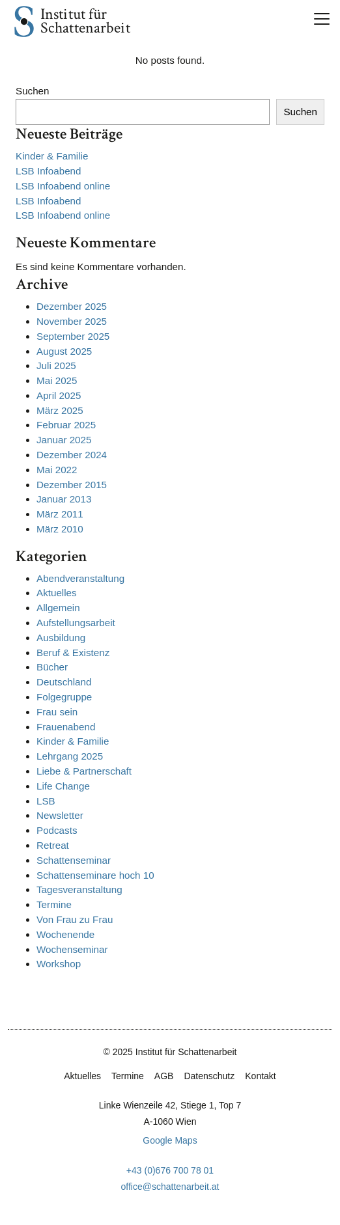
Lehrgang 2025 (69, 756)
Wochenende (65, 934)
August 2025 (64, 351)
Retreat (52, 845)
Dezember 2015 (71, 484)
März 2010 (59, 528)
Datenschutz (209, 1076)
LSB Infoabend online (63, 185)
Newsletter (59, 815)
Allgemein (58, 607)
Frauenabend (65, 726)
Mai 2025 (56, 380)
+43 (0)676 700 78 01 (170, 1170)
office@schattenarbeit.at (170, 1186)
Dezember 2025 (71, 306)
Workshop (58, 963)
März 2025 (59, 410)
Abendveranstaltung (80, 578)
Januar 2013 (63, 498)
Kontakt (260, 1076)
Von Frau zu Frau (74, 919)
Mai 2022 (56, 469)
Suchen (33, 90)
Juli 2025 (56, 365)
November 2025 (71, 321)
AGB (164, 1076)
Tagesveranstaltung (79, 889)
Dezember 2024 (71, 454)
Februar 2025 (66, 424)
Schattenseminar (73, 860)
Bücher (52, 666)
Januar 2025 (63, 439)
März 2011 (59, 513)
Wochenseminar (71, 949)
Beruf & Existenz (72, 652)
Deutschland (63, 681)
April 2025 (58, 395)
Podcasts (56, 830)
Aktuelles (56, 592)
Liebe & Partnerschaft (84, 771)
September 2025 (72, 336)
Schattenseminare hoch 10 (95, 875)
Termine (54, 904)
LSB (45, 800)
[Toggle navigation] (322, 18)
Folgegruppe (64, 696)
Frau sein (57, 711)
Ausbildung (60, 637)
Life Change (63, 785)
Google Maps (170, 1140)
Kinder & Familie (52, 155)
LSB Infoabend (48, 170)
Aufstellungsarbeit (75, 622)
